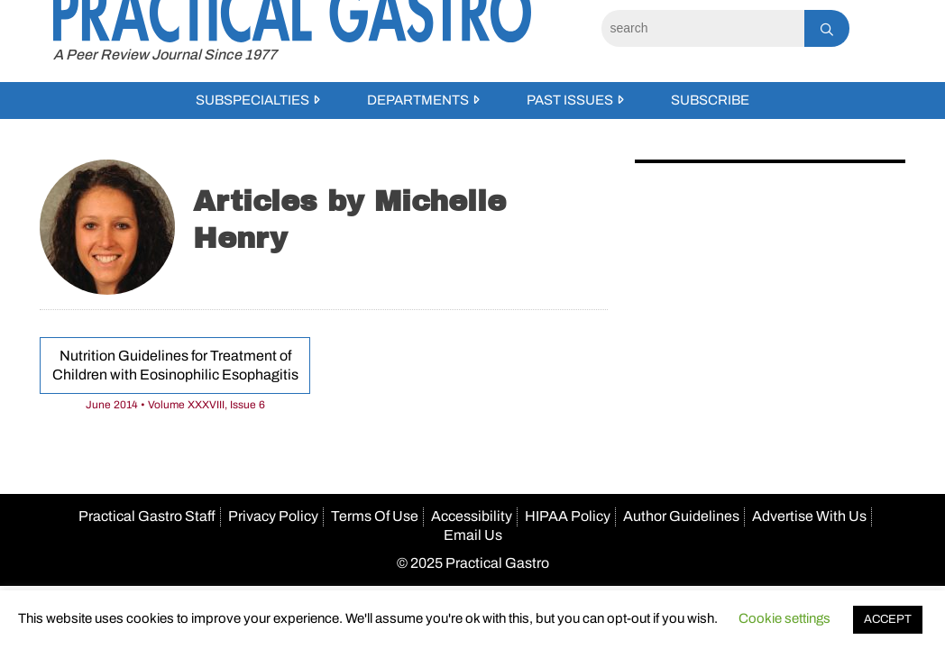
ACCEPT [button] (888, 619)
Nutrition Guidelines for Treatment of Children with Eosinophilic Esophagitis (175, 365)
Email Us (473, 535)
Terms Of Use (374, 516)
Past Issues (570, 100)
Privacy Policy (273, 516)
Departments (418, 100)
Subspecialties (252, 100)
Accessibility (471, 516)
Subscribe (710, 100)
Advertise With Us (809, 516)
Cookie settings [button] (784, 618)
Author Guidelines (681, 516)
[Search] (702, 28)
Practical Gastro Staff (147, 516)
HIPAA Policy (567, 516)
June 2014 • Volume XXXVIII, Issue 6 (175, 404)
